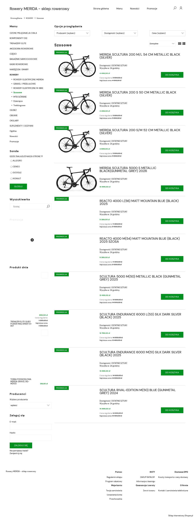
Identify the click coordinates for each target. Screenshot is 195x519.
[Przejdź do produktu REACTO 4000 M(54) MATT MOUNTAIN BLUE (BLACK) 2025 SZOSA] (76, 239)
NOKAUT (17, 178)
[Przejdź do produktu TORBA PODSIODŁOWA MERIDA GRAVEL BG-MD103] (29, 358)
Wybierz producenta (19, 400)
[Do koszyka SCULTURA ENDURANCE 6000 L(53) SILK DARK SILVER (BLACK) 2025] (172, 335)
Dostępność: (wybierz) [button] (114, 33)
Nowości (14, 136)
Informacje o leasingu (145, 481)
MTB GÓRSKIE (20, 96)
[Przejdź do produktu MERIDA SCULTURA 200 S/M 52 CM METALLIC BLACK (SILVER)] (76, 141)
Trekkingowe (19, 105)
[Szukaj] (48, 207)
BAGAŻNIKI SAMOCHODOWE (23, 59)
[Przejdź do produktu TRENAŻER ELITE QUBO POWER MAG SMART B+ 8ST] (29, 300)
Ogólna (13, 131)
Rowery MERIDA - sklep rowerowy (39, 8)
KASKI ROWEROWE (19, 64)
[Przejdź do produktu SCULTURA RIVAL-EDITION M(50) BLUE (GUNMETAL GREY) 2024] (76, 391)
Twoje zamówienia (114, 490)
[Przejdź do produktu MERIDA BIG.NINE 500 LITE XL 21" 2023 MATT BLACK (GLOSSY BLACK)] (29, 247)
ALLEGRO (17, 160)
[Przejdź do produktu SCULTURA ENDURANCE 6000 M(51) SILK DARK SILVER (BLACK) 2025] (76, 353)
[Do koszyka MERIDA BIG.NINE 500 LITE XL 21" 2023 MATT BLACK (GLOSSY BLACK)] (45, 227)
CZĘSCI (13, 53)
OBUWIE (14, 115)
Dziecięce (18, 101)
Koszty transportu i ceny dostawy (173, 477)
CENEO (16, 166)
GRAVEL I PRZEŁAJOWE (24, 83)
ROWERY (14, 74)
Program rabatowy (113, 481)
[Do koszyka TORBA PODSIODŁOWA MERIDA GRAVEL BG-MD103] (45, 333)
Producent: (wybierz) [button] (66, 33)
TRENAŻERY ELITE (18, 43)
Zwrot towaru (149, 490)
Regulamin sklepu (114, 477)
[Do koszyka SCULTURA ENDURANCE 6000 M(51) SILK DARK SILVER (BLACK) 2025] (172, 372)
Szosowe (17, 92)
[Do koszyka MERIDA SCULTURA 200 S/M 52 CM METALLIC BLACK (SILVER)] (172, 150)
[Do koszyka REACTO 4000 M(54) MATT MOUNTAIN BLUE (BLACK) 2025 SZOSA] (172, 259)
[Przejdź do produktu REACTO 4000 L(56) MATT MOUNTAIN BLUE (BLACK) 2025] (76, 202)
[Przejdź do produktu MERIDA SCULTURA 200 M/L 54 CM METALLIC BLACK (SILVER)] (76, 65)
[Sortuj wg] (162, 44)
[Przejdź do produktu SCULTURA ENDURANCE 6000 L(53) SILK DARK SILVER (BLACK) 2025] (76, 315)
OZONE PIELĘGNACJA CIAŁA (23, 33)
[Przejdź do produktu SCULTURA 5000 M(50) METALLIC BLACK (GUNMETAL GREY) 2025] (76, 277)
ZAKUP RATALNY (147, 477)
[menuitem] (101, 8)
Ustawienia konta (114, 495)
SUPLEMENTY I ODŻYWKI (21, 125)
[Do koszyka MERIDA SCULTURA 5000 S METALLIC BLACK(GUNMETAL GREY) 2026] (172, 188)
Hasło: (13, 432)
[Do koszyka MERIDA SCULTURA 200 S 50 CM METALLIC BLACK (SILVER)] (172, 113)
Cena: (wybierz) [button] (159, 33)
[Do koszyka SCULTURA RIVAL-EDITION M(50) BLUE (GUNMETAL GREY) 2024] (172, 410)
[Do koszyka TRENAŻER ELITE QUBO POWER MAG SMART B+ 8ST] (45, 275)
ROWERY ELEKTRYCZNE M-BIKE (28, 88)
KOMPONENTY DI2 (18, 38)
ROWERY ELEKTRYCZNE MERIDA (28, 79)
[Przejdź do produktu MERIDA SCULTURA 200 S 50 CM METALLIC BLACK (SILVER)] (76, 103)
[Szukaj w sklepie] (28, 207)
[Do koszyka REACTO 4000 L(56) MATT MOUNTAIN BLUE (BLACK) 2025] (172, 221)
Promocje (14, 141)
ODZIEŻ (13, 110)
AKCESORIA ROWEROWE (21, 48)
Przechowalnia (115, 499)
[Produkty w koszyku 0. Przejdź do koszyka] (168, 8)
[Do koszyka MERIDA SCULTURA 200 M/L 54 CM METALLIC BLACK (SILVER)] (172, 75)
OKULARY (14, 120)
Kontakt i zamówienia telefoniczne (173, 490)
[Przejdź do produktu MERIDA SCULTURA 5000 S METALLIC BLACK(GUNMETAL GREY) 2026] (76, 180)
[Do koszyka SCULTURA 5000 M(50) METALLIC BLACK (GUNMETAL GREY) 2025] (172, 297)
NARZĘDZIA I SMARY (19, 69)
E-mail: (13, 421)
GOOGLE (17, 172)
